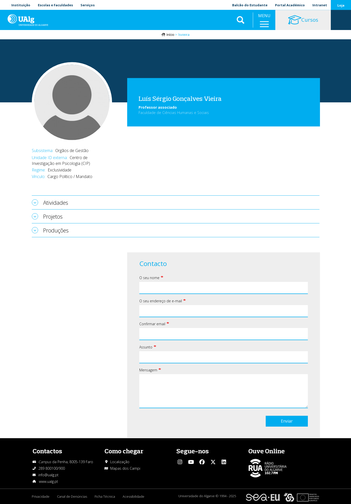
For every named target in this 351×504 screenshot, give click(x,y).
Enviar (287, 421)
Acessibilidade (133, 496)
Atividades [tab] (55, 202)
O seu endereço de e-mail (160, 301)
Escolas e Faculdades (55, 5)
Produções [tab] (56, 230)
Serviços (87, 5)
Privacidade (40, 496)
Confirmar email (152, 323)
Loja (340, 5)
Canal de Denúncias (72, 496)
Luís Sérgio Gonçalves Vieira (180, 98)
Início (170, 34)
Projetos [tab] (53, 216)
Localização (119, 461)
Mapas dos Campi (125, 468)
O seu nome (149, 277)
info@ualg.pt (48, 474)
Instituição (20, 5)
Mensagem (148, 370)
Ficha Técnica (105, 496)
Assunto (145, 347)
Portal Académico (290, 5)
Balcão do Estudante (249, 5)
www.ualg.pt (48, 481)
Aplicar (240, 20)
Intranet (319, 5)
